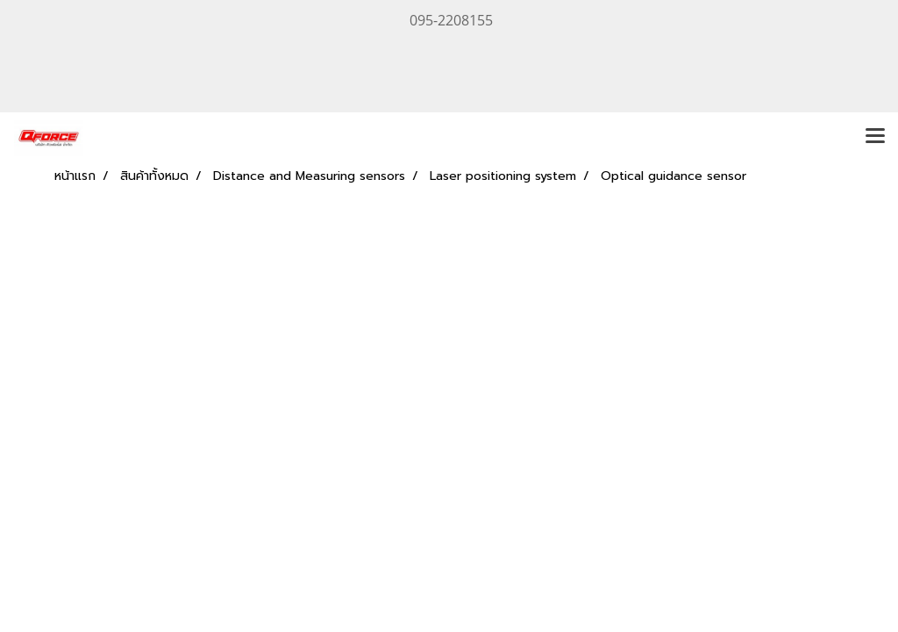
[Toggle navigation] (875, 137)
